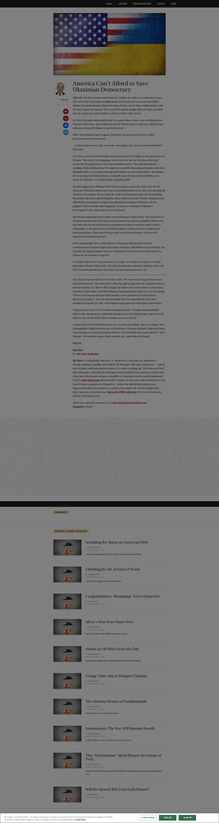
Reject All (167, 819)
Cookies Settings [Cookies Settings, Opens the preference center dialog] (147, 819)
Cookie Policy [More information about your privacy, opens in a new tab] (80, 822)
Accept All (187, 819)
